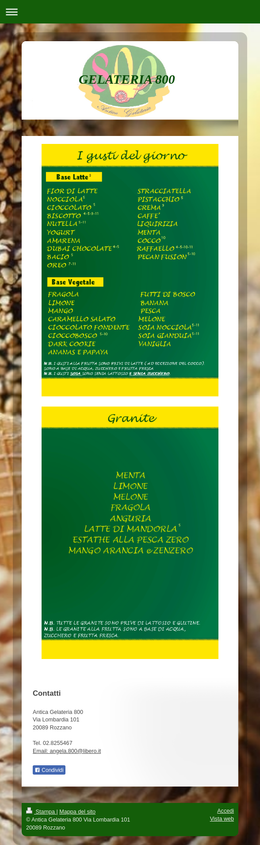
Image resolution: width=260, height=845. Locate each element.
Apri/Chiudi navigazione (130, 11)
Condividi (49, 770)
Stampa (41, 812)
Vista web (222, 819)
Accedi (225, 811)
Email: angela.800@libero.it (67, 751)
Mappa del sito (77, 812)
